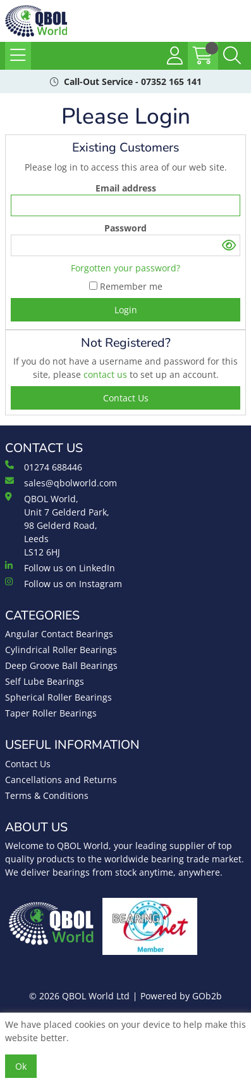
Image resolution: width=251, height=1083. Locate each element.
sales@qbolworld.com (61, 482)
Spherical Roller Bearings (58, 697)
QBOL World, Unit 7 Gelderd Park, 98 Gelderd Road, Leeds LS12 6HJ (57, 525)
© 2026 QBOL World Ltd (79, 996)
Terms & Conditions (47, 795)
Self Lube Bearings (44, 681)
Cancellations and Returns (61, 780)
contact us (106, 374)
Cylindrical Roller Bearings (61, 650)
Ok (21, 1066)
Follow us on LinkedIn (60, 567)
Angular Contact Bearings (59, 634)
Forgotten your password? (125, 268)
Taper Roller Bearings (51, 713)
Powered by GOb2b (181, 996)
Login (125, 310)
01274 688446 (43, 466)
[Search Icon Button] (232, 56)
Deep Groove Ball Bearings (61, 665)
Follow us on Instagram (63, 583)
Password (125, 228)
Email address (125, 188)
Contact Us (28, 764)
